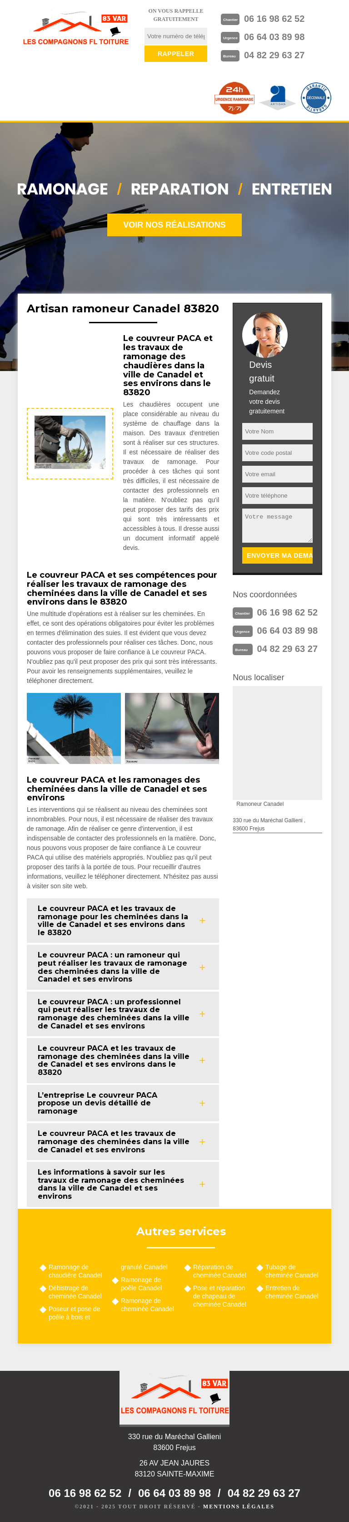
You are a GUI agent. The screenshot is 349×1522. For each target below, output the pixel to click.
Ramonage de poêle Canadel (141, 1284)
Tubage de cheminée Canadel (292, 1271)
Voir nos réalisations (174, 224)
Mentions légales (238, 1506)
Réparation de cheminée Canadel (219, 1271)
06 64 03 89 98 (274, 37)
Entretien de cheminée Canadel (292, 1292)
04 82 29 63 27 (274, 55)
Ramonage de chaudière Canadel (75, 1271)
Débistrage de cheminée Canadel (75, 1292)
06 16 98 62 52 (274, 19)
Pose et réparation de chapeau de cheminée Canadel (219, 1296)
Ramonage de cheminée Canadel (147, 1305)
